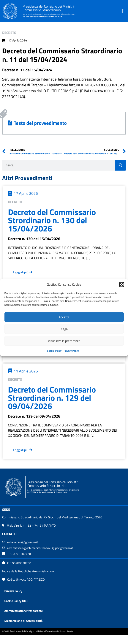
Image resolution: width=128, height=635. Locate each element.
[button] (121, 284)
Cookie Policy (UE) (15, 601)
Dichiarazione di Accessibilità (23, 620)
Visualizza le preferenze (64, 340)
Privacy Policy (71, 351)
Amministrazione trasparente (23, 610)
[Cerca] (120, 165)
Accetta (64, 316)
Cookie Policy (54, 351)
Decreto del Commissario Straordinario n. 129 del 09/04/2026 (52, 397)
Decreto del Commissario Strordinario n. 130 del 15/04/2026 (52, 220)
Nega (64, 328)
